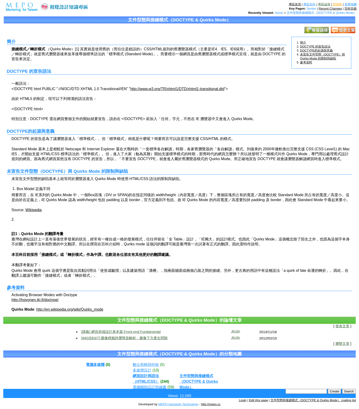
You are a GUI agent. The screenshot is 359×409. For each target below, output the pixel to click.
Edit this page (258, 400)
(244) (164, 381)
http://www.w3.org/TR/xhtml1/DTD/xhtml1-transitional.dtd (177, 89)
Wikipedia (34, 210)
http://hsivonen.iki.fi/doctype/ (35, 300)
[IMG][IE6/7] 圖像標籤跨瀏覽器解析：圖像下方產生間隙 (124, 338)
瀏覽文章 (342, 344)
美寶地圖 (350, 4)
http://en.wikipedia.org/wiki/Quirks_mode (69, 309)
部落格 (337, 4)
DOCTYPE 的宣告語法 (315, 46)
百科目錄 (350, 8)
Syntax (311, 8)
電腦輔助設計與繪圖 (149, 387)
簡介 (303, 42)
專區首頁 (295, 4)
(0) (108, 365)
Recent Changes (330, 8)
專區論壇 (324, 4)
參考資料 (306, 62)
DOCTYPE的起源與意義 (316, 50)
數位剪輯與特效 (146, 365)
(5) (162, 365)
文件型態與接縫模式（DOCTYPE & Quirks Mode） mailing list (313, 400)
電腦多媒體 (95, 365)
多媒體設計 (142, 370)
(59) (170, 387)
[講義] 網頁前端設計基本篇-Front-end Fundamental (121, 332)
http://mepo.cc (211, 404)
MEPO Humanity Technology (178, 404)
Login (243, 400)
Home (279, 13)
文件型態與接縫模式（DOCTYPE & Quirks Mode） (322, 13)
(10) (155, 370)
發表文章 (342, 326)
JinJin (235, 331)
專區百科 (309, 4)
